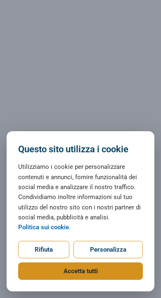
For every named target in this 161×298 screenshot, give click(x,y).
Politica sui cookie (43, 227)
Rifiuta (44, 249)
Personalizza (108, 249)
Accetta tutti (81, 271)
